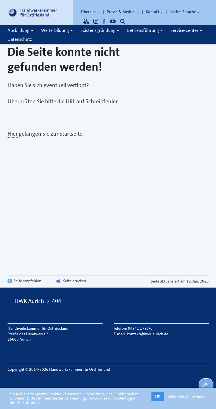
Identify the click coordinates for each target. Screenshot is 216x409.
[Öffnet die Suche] (122, 21)
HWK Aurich (29, 301)
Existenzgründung (99, 30)
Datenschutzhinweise (185, 396)
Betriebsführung (145, 30)
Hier (13, 133)
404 (56, 301)
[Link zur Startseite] (33, 12)
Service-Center (186, 30)
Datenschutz (20, 39)
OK (157, 396)
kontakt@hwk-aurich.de (147, 333)
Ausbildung (20, 30)
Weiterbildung (57, 30)
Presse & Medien (123, 11)
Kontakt (154, 11)
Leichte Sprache (185, 11)
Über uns (90, 11)
